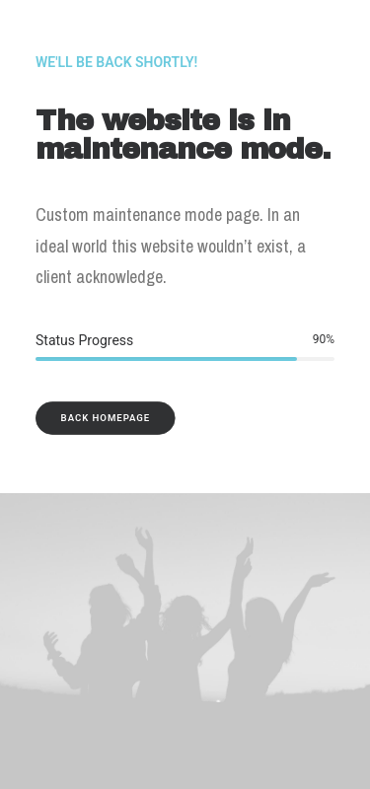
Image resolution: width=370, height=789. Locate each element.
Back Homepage (106, 417)
